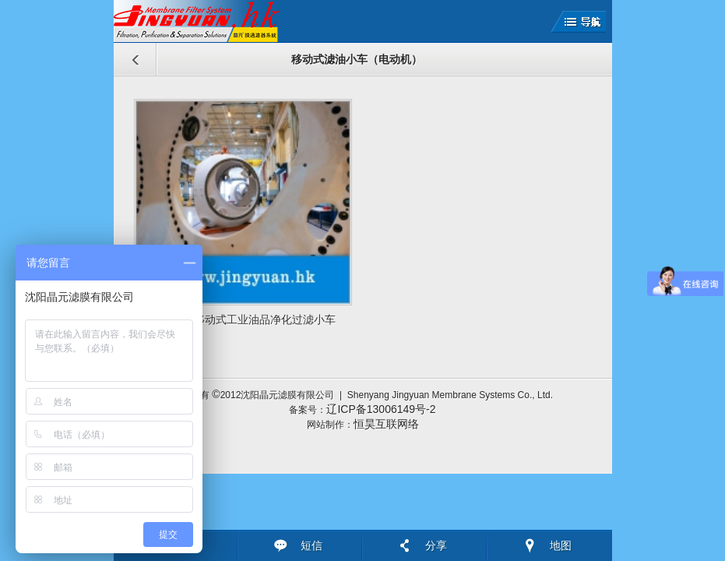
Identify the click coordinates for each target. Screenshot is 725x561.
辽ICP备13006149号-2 (380, 409)
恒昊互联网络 (386, 424)
